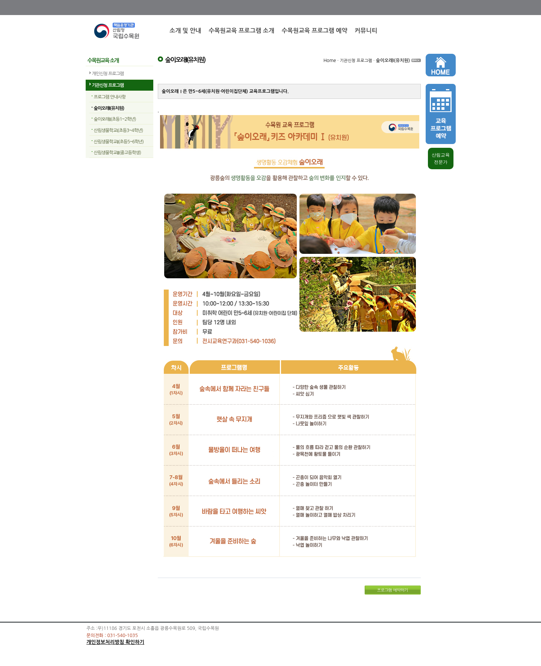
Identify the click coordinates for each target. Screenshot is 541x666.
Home (329, 60)
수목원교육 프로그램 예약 (314, 30)
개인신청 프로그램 (108, 73)
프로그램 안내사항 (110, 97)
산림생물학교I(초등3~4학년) (118, 130)
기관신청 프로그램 (108, 85)
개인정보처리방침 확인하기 (115, 642)
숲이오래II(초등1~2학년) (115, 119)
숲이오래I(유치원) (109, 108)
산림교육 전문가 (441, 158)
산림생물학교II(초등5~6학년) (119, 142)
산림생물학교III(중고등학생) (117, 152)
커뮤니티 (366, 30)
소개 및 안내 (185, 30)
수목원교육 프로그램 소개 (241, 30)
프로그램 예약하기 (392, 590)
